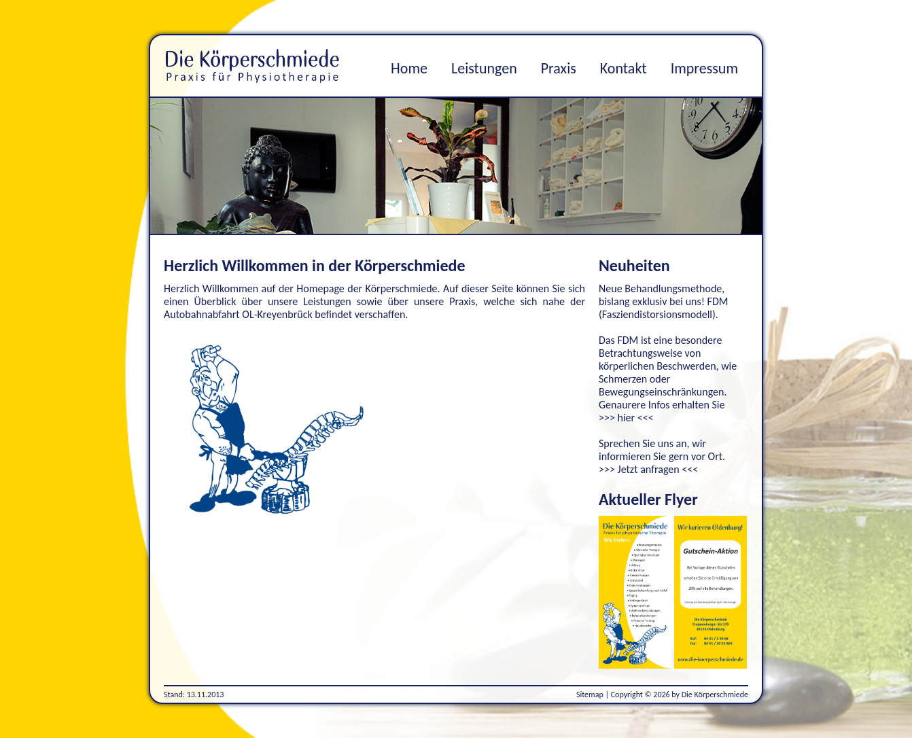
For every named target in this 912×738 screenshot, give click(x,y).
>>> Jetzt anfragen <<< (648, 469)
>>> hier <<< (626, 417)
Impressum (704, 68)
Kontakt (623, 68)
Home (409, 68)
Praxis (558, 68)
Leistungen (484, 68)
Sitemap (589, 694)
